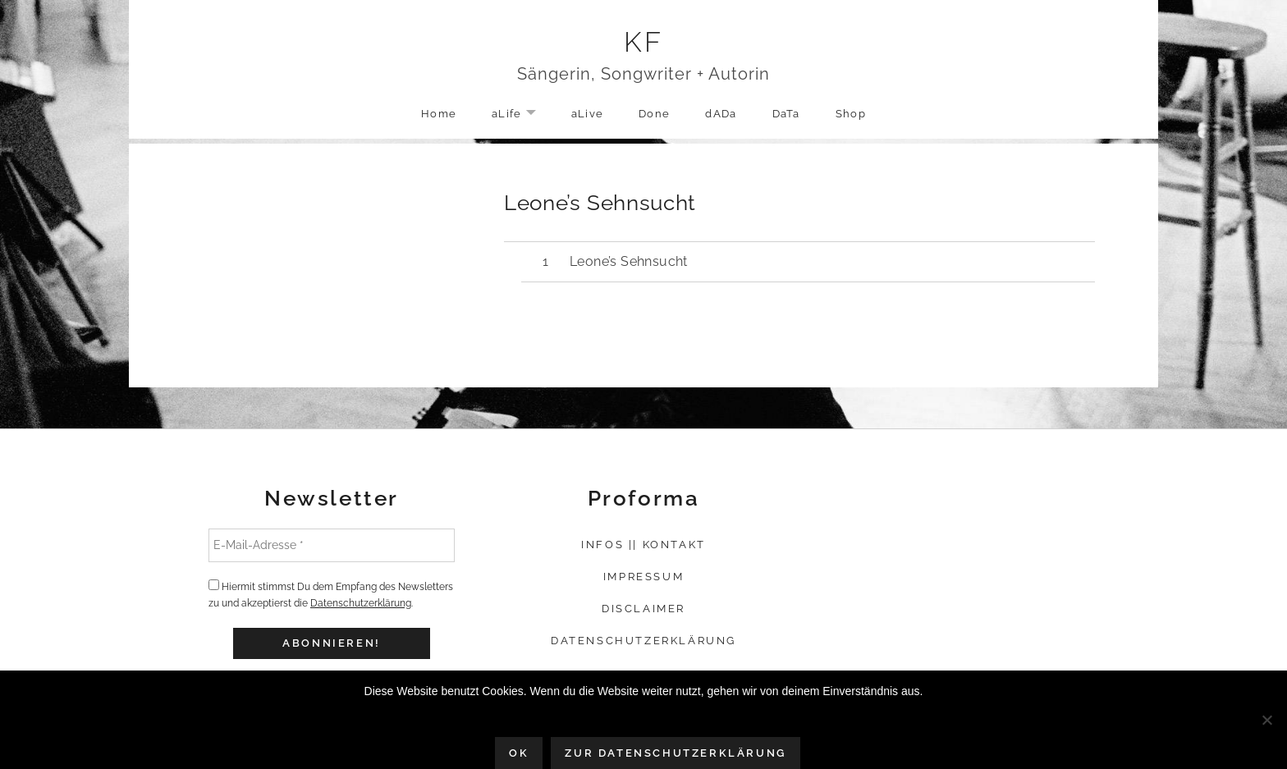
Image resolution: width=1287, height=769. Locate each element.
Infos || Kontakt (643, 544)
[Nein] (1266, 720)
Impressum (643, 576)
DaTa (786, 114)
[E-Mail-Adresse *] (331, 545)
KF (644, 41)
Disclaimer (643, 608)
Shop (851, 114)
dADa (720, 114)
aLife (522, 114)
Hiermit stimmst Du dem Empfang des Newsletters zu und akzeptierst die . (330, 594)
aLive (587, 114)
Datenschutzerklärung (360, 603)
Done (654, 114)
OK (519, 753)
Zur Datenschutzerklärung (675, 753)
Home (438, 114)
